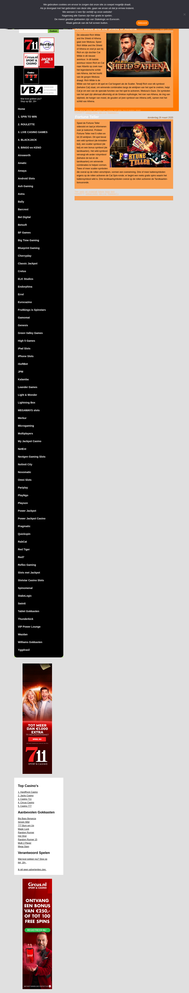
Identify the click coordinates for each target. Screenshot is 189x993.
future (107, 192)
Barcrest (23, 209)
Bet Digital (24, 217)
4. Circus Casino (26, 802)
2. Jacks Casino (26, 795)
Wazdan (23, 634)
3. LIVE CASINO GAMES (32, 132)
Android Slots (26, 178)
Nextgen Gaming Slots (31, 456)
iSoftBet (23, 363)
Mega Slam (23, 846)
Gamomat (24, 317)
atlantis (89, 110)
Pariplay (23, 487)
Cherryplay (24, 255)
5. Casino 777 (25, 806)
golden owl (101, 110)
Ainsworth (24, 155)
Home (21, 108)
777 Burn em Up (26, 825)
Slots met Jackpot (29, 572)
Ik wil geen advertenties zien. (32, 869)
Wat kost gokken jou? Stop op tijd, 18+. (32, 861)
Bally (21, 201)
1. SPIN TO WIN (27, 116)
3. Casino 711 (25, 799)
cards (82, 192)
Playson (23, 503)
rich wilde (118, 110)
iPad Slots (24, 348)
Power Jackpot (27, 510)
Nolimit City (25, 464)
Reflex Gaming (27, 564)
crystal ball (93, 192)
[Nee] (184, 14)
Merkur (22, 418)
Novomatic (24, 472)
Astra (21, 193)
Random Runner (26, 832)
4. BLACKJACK (27, 139)
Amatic (22, 163)
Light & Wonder (27, 394)
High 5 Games (26, 340)
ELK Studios (25, 278)
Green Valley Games (30, 333)
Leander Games (27, 387)
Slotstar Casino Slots (31, 580)
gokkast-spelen (91, 113)
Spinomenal (25, 588)
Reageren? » (113, 113)
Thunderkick (25, 618)
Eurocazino (25, 302)
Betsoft (22, 224)
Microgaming (26, 425)
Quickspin (24, 533)
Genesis (23, 325)
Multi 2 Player (24, 843)
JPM (20, 371)
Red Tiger (24, 549)
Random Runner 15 (27, 839)
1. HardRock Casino (28, 792)
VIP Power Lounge (29, 626)
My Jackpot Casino (29, 441)
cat (94, 110)
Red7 (21, 557)
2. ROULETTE (26, 124)
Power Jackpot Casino (31, 518)
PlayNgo (23, 495)
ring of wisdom (129, 110)
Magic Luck (23, 829)
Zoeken (53, 31)
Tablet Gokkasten (28, 611)
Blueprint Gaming (28, 248)
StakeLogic (25, 595)
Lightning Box (26, 402)
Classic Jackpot (27, 263)
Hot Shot (22, 836)
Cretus (22, 271)
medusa (109, 110)
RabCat (22, 541)
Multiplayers (25, 433)
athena (82, 110)
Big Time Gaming (28, 240)
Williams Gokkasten (30, 642)
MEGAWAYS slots (29, 410)
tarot (112, 192)
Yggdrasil (24, 649)
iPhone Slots (26, 356)
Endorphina (25, 286)
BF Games (24, 232)
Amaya (22, 170)
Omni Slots (25, 479)
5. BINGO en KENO (29, 147)
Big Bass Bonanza (27, 818)
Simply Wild (24, 822)
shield (138, 110)
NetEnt (22, 448)
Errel (21, 294)
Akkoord (142, 23)
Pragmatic (24, 526)
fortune (101, 192)
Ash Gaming (25, 186)
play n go (102, 113)
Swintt (22, 603)
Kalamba (23, 379)
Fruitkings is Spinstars (32, 309)
